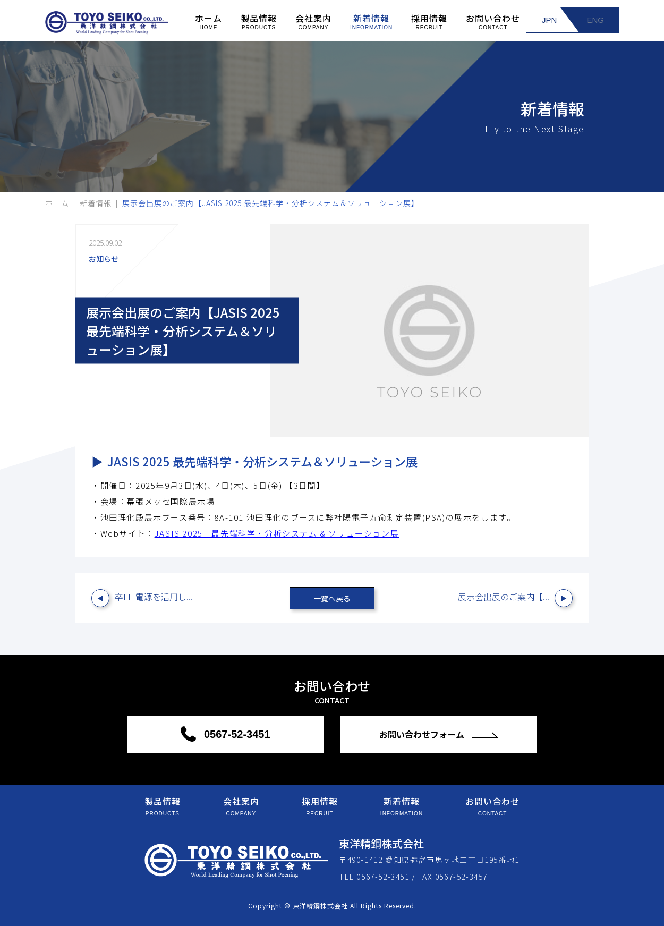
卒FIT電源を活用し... (154, 596)
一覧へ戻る (332, 598)
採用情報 (429, 21)
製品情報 (259, 21)
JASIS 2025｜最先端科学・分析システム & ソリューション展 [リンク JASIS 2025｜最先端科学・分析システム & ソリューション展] (277, 533)
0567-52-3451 (235, 734)
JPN (549, 19)
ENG (595, 19)
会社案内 (313, 21)
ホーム (208, 21)
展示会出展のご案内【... (503, 596)
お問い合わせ (493, 21)
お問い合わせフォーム (422, 734)
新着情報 (371, 21)
